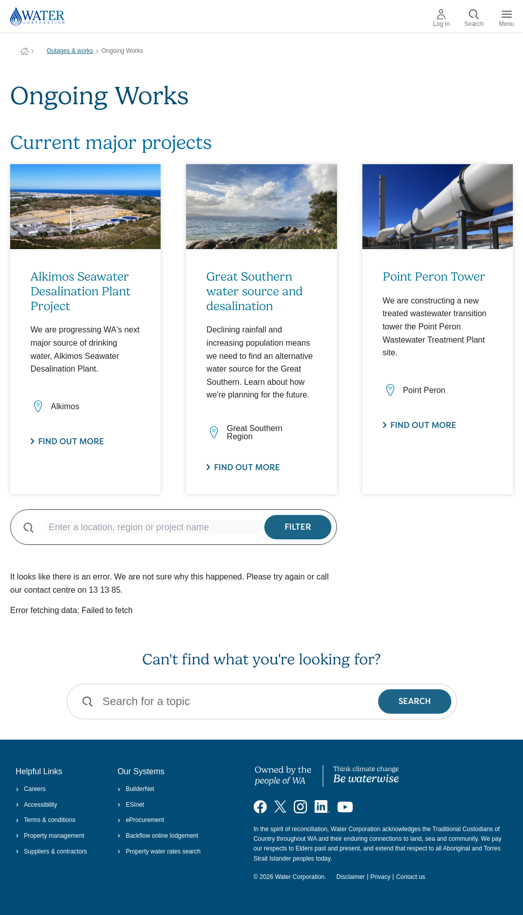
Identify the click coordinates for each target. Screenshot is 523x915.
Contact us (410, 877)
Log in (441, 18)
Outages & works (70, 50)
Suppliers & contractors (51, 851)
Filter (298, 527)
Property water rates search (159, 851)
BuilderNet (135, 788)
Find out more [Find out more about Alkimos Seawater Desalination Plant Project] (71, 441)
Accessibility (36, 804)
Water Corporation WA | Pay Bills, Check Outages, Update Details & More (24, 51)
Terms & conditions (46, 820)
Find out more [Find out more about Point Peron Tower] (423, 425)
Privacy (380, 877)
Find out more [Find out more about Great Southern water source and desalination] (247, 467)
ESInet (130, 804)
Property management (50, 835)
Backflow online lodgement (157, 835)
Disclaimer (350, 877)
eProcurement (140, 820)
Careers (31, 788)
